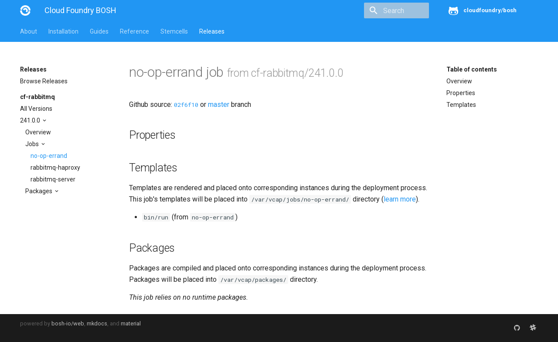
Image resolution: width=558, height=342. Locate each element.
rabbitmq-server (53, 179)
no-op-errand (49, 155)
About (28, 31)
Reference (134, 31)
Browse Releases (44, 81)
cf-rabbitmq (37, 96)
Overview (38, 132)
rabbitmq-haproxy (55, 167)
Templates (461, 104)
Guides (99, 31)
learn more (400, 199)
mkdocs (97, 323)
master (218, 104)
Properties (460, 92)
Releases (212, 31)
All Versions (36, 108)
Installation (63, 31)
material (131, 323)
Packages (39, 191)
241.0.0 (30, 120)
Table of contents (471, 69)
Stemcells (174, 31)
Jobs (32, 143)
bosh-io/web (67, 323)
